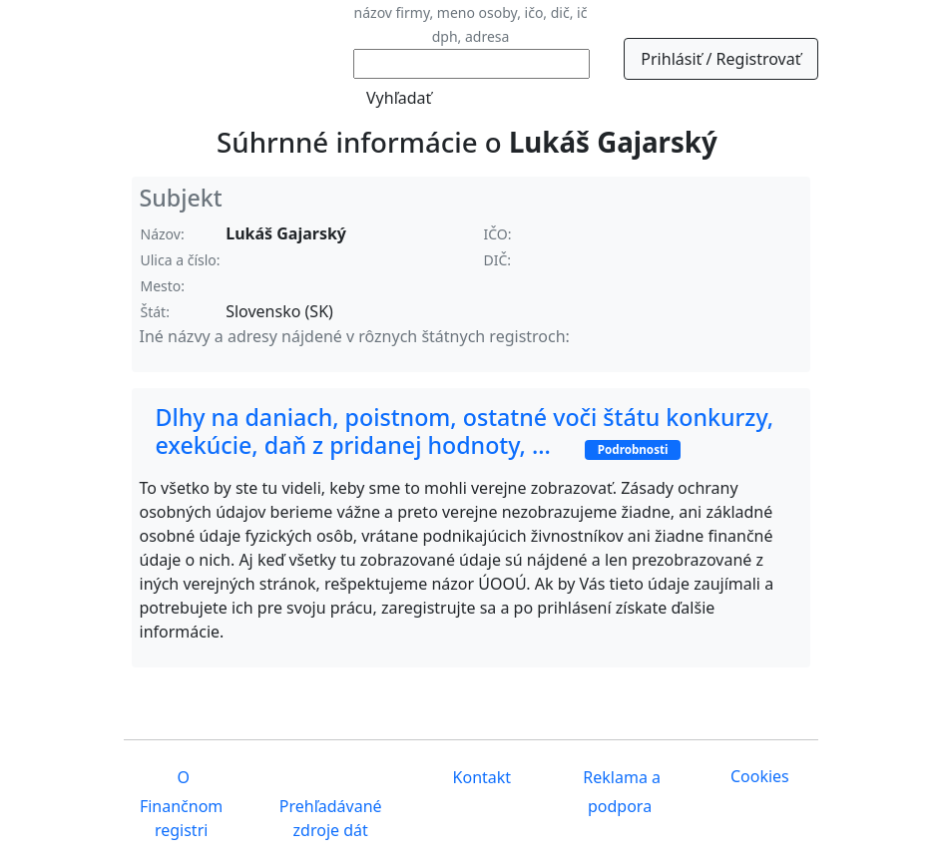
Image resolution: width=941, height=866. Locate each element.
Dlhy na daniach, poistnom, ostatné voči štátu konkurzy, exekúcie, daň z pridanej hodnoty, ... (465, 431)
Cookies (759, 776)
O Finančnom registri (181, 803)
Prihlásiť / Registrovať (720, 59)
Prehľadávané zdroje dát (330, 818)
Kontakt (479, 777)
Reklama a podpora (620, 791)
